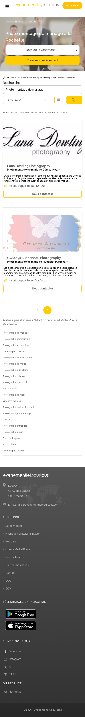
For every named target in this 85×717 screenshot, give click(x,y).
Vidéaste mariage (12, 401)
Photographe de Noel (14, 395)
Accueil (7, 16)
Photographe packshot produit (18, 407)
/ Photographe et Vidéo (22, 16)
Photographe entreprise (15, 426)
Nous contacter (42, 194)
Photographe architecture (16, 345)
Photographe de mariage (16, 333)
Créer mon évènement (42, 60)
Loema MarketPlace (17, 549)
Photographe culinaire (14, 376)
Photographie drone (13, 432)
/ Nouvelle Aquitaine (70, 16)
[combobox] (26, 100)
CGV (8, 588)
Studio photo (9, 444)
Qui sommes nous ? (17, 565)
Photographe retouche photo (17, 357)
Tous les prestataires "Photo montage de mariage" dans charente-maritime (39, 77)
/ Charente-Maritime (13, 22)
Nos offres (11, 541)
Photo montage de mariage (17, 413)
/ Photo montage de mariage (46, 16)
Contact (10, 572)
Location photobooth (13, 351)
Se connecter (72, 5)
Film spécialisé (10, 388)
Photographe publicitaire (15, 370)
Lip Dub (6, 419)
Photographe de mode (14, 364)
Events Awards (14, 557)
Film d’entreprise (11, 438)
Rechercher (73, 100)
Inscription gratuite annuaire (22, 533)
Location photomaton (14, 450)
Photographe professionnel (17, 339)
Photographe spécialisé (15, 382)
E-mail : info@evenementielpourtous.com (33, 504)
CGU (8, 580)
